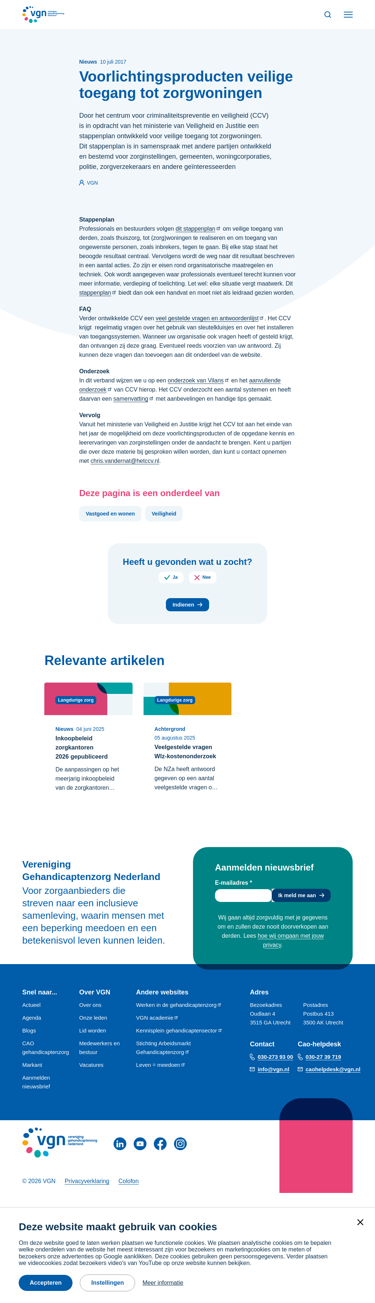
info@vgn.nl (273, 1083)
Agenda (31, 1032)
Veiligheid (173, 514)
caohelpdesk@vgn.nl (333, 1083)
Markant (32, 1079)
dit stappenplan (198, 229)
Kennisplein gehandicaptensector (179, 1045)
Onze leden (93, 1032)
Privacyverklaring (87, 1195)
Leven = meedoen (161, 1079)
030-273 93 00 (275, 1071)
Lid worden (92, 1045)
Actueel (31, 1019)
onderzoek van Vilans (199, 380)
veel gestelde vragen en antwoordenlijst (210, 318)
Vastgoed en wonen (113, 514)
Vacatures (91, 1079)
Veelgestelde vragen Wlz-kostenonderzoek (182, 760)
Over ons (90, 1019)
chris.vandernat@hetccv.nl (124, 461)
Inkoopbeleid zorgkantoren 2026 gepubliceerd (84, 751)
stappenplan (98, 293)
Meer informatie (162, 1283)
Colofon (128, 1195)
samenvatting (134, 399)
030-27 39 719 (323, 1071)
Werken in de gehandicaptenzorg (179, 1019)
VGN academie (157, 1032)
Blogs (29, 1045)
